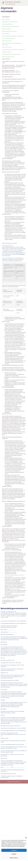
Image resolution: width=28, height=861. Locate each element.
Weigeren (14, 854)
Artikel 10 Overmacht (7, 40)
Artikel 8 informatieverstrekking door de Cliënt (12, 36)
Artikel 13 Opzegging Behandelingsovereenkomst (13, 49)
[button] (26, 837)
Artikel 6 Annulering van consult (9, 31)
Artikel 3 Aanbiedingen (7, 24)
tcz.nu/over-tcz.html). (15, 589)
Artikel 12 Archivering (6, 47)
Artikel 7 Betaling (6, 33)
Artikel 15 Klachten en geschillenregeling (11, 54)
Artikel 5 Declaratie (6, 28)
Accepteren (14, 850)
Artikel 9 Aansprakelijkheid (8, 38)
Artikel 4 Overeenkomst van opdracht (11, 26)
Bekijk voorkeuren (14, 857)
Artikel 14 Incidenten (6, 52)
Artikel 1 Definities (6, 19)
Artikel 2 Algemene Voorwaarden (9, 21)
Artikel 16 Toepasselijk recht (8, 56)
